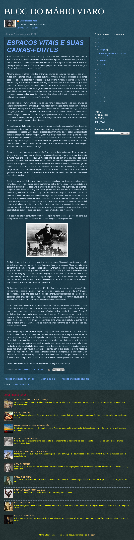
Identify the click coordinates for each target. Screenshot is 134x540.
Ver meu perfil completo (27, 28)
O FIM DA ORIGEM (22, 464)
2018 (99, 81)
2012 (99, 105)
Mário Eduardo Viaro (28, 21)
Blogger (91, 535)
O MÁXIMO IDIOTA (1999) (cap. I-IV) (29, 490)
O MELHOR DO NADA (23, 477)
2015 (99, 93)
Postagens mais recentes (19, 378)
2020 (99, 73)
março (103, 50)
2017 (99, 85)
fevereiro (104, 60)
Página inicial (48, 378)
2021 (99, 69)
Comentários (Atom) (20, 384)
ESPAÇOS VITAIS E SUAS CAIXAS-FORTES (112, 54)
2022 (99, 46)
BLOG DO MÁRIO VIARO (54, 11)
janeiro (103, 64)
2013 (99, 101)
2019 (99, 77)
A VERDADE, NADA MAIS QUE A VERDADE (31, 451)
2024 (99, 39)
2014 (99, 97)
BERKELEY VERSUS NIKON (25, 516)
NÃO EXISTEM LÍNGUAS (24, 503)
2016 (99, 89)
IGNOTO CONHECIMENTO (25, 438)
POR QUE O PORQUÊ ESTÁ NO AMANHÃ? (31, 425)
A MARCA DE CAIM (22, 412)
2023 (99, 42)
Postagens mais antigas (75, 378)
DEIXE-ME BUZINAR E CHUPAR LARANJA (31, 400)
